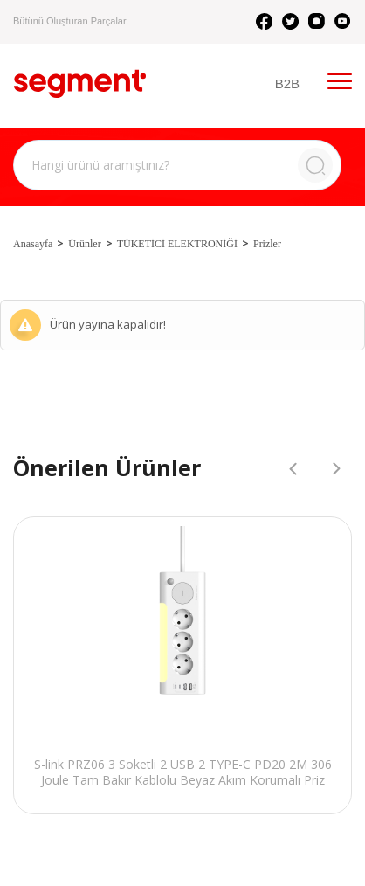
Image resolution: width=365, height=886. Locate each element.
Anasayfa (32, 244)
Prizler (267, 244)
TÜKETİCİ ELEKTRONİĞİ (177, 244)
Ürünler (84, 244)
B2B (287, 83)
